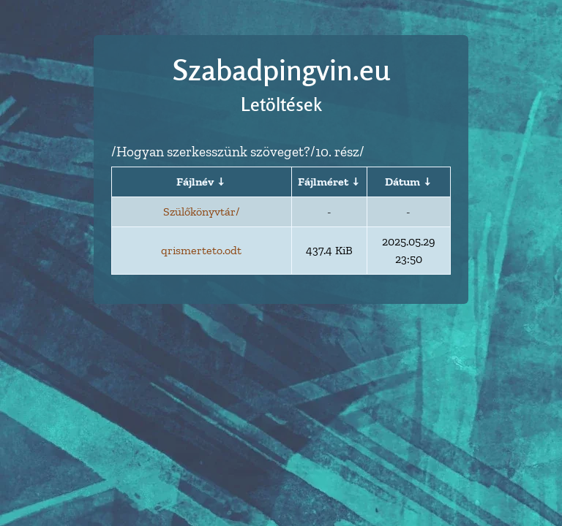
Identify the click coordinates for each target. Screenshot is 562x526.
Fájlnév (195, 181)
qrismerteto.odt (201, 250)
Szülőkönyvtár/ (201, 211)
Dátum (402, 181)
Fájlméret (323, 181)
